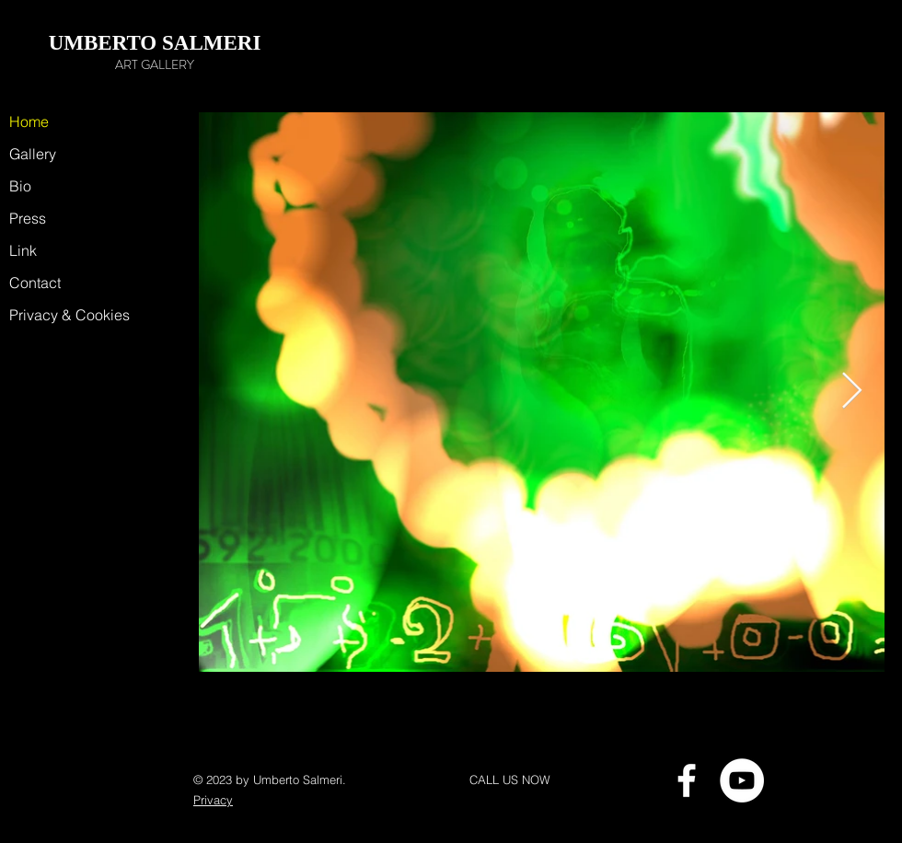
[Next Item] (851, 392)
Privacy (213, 799)
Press (27, 218)
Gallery (32, 153)
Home (29, 121)
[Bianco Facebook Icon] (687, 780)
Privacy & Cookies (59, 315)
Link (23, 250)
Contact (35, 282)
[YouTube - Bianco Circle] (742, 780)
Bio (20, 186)
